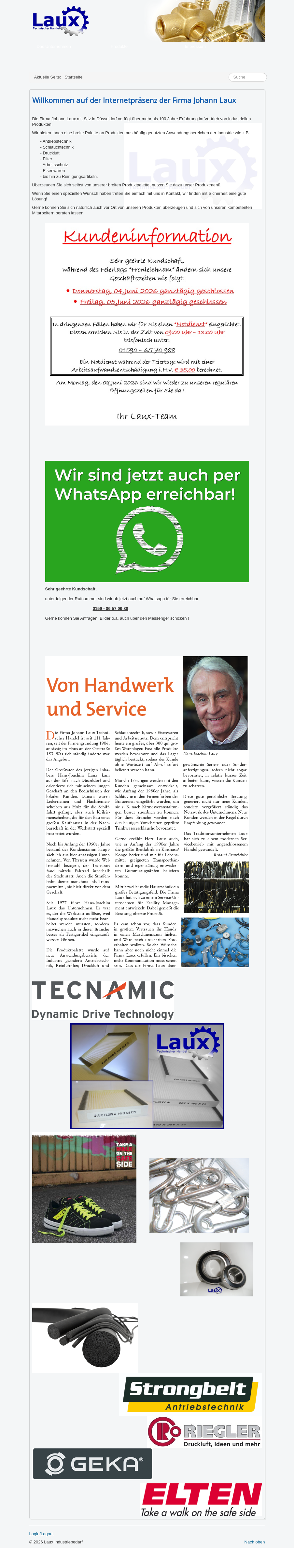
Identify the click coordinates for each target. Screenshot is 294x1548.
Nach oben (255, 1542)
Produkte (119, 46)
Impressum (195, 46)
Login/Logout (41, 1533)
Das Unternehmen (54, 46)
